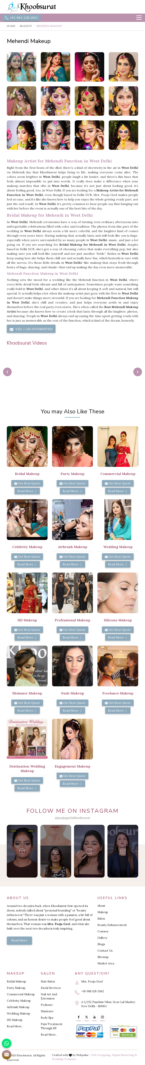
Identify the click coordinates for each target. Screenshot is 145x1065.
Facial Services (51, 988)
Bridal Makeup (16, 981)
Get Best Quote (27, 483)
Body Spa (47, 1017)
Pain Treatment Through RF (51, 1026)
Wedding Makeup (18, 1013)
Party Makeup (16, 988)
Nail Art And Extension (49, 996)
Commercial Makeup (21, 994)
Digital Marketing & (124, 1055)
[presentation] (7, 372)
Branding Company (64, 1059)
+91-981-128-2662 (21, 18)
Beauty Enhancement (112, 925)
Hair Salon (48, 981)
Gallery (102, 938)
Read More (27, 491)
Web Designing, (101, 1055)
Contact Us (105, 950)
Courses (102, 931)
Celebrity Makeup (19, 1000)
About (101, 906)
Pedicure (47, 1005)
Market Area (105, 963)
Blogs (101, 944)
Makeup (26, 26)
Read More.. (15, 1026)
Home (11, 26)
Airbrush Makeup (18, 1007)
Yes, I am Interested (31, 329)
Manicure (47, 1011)
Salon (101, 918)
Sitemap (103, 957)
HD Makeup (14, 1020)
